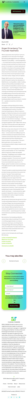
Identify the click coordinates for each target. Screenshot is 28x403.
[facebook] (9, 397)
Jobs (18, 386)
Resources (22, 383)
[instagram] (11, 397)
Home (4, 383)
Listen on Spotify (7, 243)
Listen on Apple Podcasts (9, 237)
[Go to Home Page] (10, 2)
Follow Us (14, 394)
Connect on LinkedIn (8, 246)
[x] (14, 397)
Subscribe (14, 306)
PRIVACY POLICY (20, 391)
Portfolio (10, 383)
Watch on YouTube (7, 239)
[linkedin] (17, 397)
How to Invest (12, 386)
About (15, 383)
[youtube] (19, 397)
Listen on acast (6, 241)
